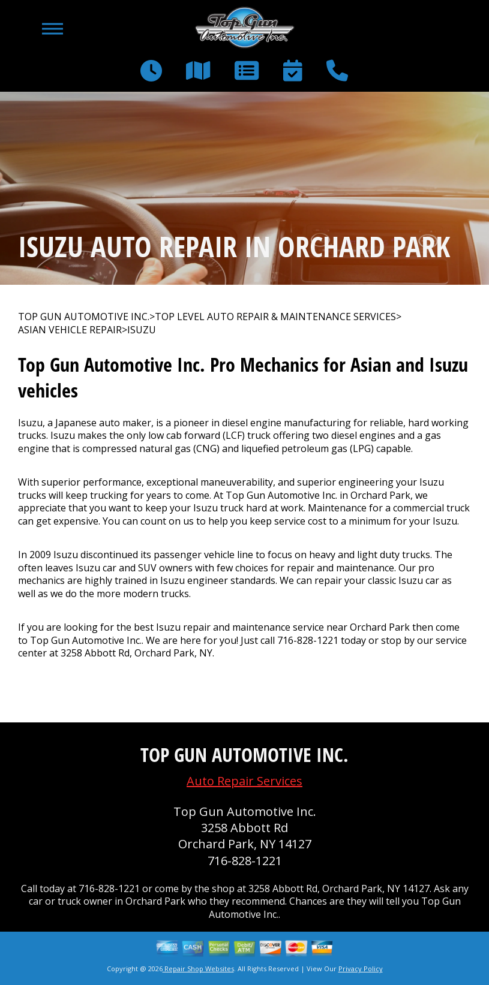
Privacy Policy (360, 968)
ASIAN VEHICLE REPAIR (70, 330)
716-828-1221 (307, 640)
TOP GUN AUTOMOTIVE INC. (83, 317)
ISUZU (141, 330)
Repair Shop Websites (198, 968)
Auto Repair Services (244, 781)
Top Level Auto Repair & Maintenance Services (275, 317)
